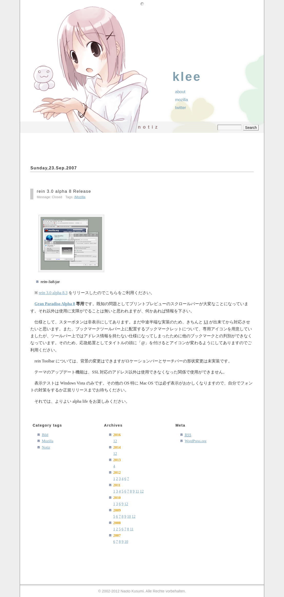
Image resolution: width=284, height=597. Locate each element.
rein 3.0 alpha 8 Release (64, 191)
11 (137, 491)
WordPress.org (196, 441)
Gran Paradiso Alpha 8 (54, 304)
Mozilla (80, 197)
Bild (45, 435)
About (180, 92)
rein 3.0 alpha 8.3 (53, 293)
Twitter (180, 107)
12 (115, 441)
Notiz (46, 447)
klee (186, 76)
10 (129, 516)
